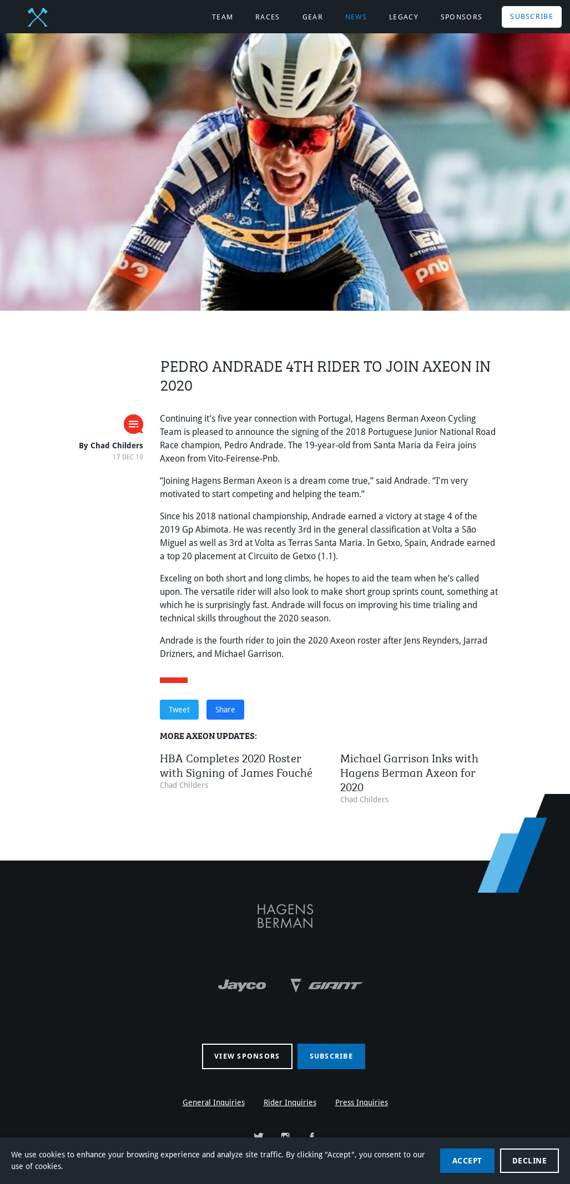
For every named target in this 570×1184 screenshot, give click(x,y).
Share (225, 709)
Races (267, 17)
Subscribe (531, 16)
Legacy (403, 17)
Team (222, 17)
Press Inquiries (361, 1102)
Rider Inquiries (290, 1102)
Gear (312, 17)
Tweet (179, 709)
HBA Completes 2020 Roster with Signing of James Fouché (236, 763)
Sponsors (461, 17)
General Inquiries (214, 1102)
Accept (467, 1160)
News (356, 17)
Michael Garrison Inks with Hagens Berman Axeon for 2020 (409, 771)
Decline (529, 1160)
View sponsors (247, 1056)
